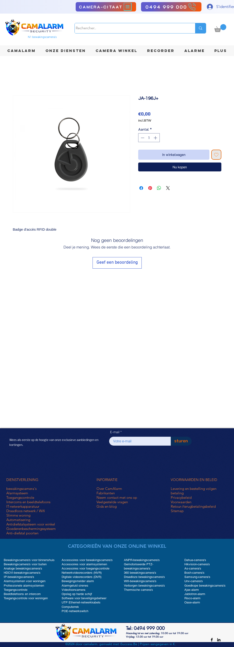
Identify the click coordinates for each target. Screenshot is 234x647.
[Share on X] (168, 188)
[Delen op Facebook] (141, 188)
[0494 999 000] (171, 6)
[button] (220, 28)
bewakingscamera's (21, 488)
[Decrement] (142, 137)
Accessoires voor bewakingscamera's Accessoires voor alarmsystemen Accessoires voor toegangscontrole (87, 564)
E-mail (114, 432)
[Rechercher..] (131, 28)
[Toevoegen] (216, 155)
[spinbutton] (149, 137)
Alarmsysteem (17, 493)
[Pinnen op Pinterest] (150, 188)
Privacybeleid (181, 497)
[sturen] (181, 441)
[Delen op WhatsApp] (159, 188)
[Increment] (156, 137)
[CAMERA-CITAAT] (106, 6)
